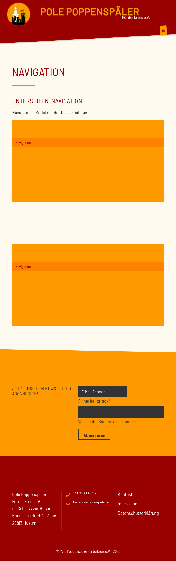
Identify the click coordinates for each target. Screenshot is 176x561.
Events (20, 133)
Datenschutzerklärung (138, 513)
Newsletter (23, 161)
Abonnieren (94, 435)
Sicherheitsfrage (94, 400)
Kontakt (125, 494)
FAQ (18, 170)
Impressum (128, 503)
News (19, 124)
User (19, 152)
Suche (20, 188)
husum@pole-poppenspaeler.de (91, 502)
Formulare (23, 179)
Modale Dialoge (26, 197)
